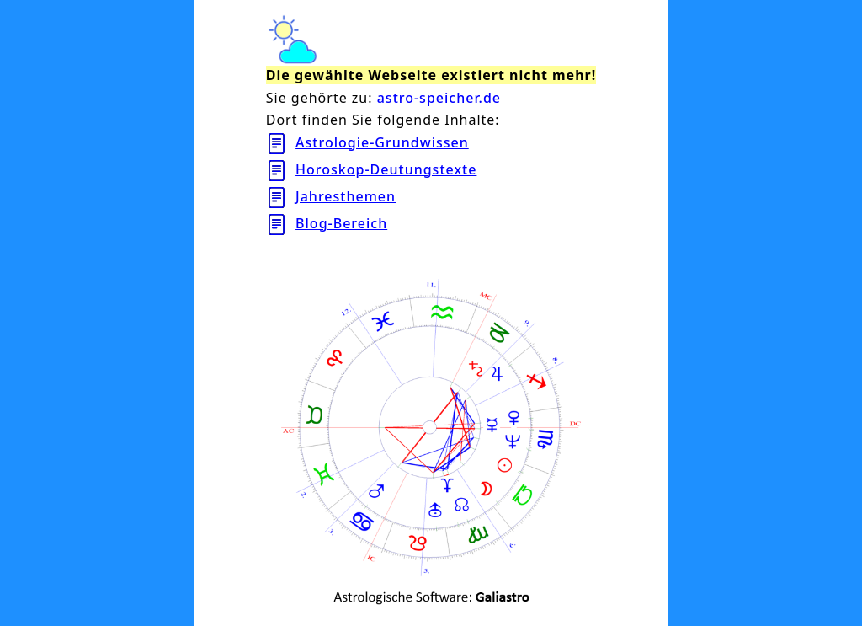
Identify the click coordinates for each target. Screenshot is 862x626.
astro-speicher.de (439, 97)
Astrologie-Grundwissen (382, 142)
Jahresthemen (345, 196)
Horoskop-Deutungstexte (385, 169)
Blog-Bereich (341, 223)
